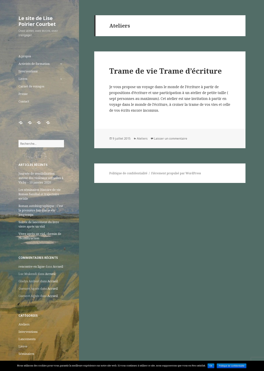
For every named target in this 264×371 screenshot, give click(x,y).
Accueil (58, 266)
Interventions (28, 71)
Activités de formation (34, 64)
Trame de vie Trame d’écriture (165, 71)
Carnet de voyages (31, 86)
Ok (211, 366)
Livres (23, 79)
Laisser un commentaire (170, 138)
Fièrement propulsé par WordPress (176, 173)
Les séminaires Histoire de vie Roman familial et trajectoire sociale (40, 194)
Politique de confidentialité (128, 173)
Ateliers (24, 324)
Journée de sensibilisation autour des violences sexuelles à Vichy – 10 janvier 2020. (41, 178)
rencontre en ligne (32, 266)
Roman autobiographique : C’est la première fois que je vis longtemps (41, 210)
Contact (24, 101)
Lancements (27, 339)
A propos (25, 56)
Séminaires (26, 354)
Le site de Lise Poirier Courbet (37, 21)
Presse (23, 94)
